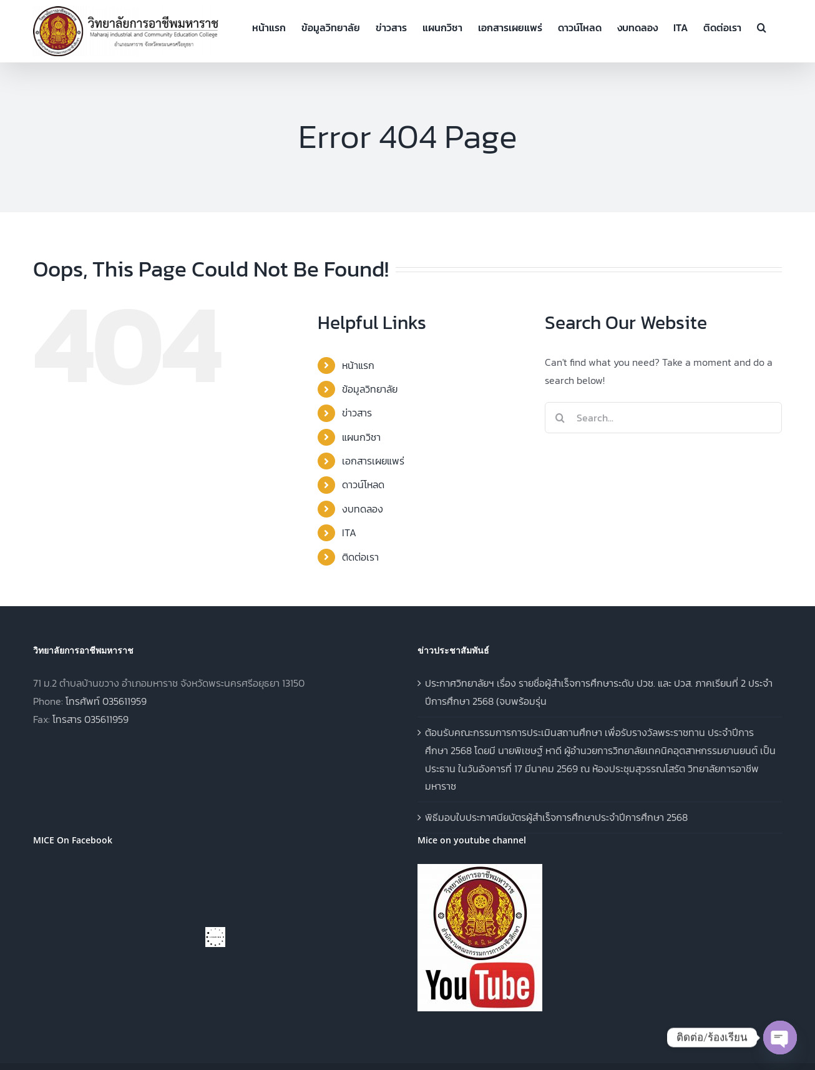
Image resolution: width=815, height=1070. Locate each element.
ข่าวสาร (357, 412)
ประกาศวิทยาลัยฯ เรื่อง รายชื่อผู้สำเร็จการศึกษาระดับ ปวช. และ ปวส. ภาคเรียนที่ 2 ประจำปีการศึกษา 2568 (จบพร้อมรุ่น (599, 692)
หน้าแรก (358, 365)
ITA (349, 532)
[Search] (560, 417)
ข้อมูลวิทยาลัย (370, 388)
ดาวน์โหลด (363, 484)
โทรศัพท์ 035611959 (106, 701)
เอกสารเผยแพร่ (373, 460)
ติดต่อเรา (360, 556)
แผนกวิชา (361, 436)
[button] (761, 26)
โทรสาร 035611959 (90, 719)
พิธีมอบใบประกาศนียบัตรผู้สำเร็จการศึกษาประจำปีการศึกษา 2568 (556, 817)
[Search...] (663, 417)
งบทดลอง (362, 508)
